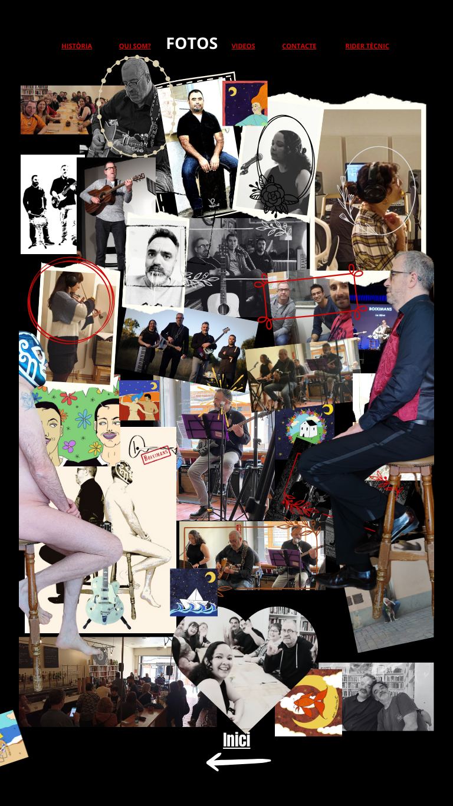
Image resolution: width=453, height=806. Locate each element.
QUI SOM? (135, 46)
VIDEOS (243, 46)
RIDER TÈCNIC (367, 46)
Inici (236, 740)
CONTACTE (299, 46)
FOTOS (192, 43)
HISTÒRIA (76, 46)
